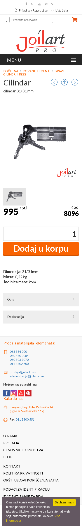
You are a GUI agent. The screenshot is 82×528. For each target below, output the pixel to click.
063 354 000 (18, 351)
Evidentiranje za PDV (23, 496)
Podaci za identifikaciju (26, 489)
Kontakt (12, 466)
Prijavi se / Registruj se (30, 10)
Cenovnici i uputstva (23, 450)
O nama (10, 436)
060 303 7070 (19, 359)
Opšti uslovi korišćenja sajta (31, 480)
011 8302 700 (19, 364)
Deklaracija (15, 317)
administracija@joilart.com (27, 376)
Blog (7, 457)
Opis (10, 299)
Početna (11, 71)
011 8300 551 (25, 419)
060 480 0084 (19, 356)
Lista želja (59, 10)
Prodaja (11, 443)
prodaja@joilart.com (23, 372)
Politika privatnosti (23, 473)
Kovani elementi (37, 71)
